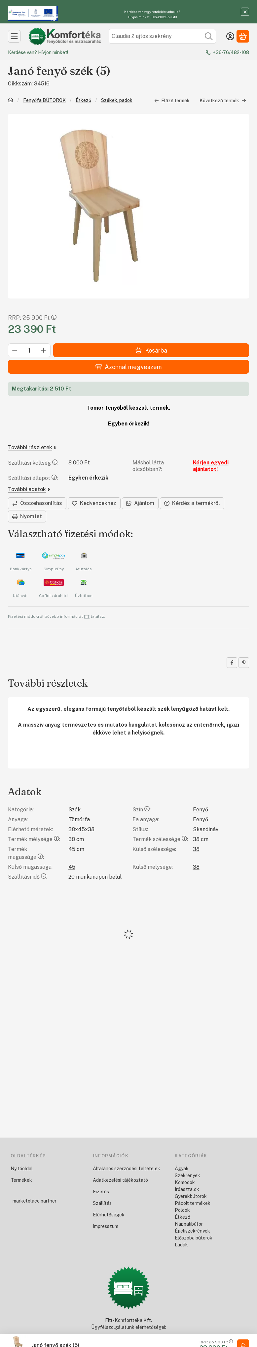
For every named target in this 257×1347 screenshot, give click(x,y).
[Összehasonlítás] (37, 503)
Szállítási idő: (27, 877)
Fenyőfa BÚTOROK (44, 100)
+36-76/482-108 (231, 52)
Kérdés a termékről (192, 503)
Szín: (141, 809)
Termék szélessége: (160, 839)
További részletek (32, 447)
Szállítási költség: (33, 463)
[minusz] (15, 350)
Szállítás (102, 1203)
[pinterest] (244, 662)
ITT (87, 616)
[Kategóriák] (14, 36)
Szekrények (187, 1175)
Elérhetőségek (109, 1214)
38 (196, 849)
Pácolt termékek (192, 1203)
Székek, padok (116, 100)
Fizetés (101, 1191)
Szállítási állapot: (33, 478)
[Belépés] (230, 36)
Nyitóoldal (22, 1168)
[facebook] (232, 662)
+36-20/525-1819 (164, 17)
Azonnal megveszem (128, 366)
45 (71, 867)
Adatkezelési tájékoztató (120, 1180)
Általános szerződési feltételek (126, 1168)
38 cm (76, 839)
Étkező (83, 100)
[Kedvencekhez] (94, 503)
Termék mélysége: (34, 839)
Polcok (182, 1210)
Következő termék (223, 100)
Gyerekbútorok (191, 1196)
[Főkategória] (10, 101)
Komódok (185, 1182)
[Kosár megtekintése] (243, 36)
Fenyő (200, 809)
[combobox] (162, 36)
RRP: (32, 317)
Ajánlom (140, 503)
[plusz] (44, 350)
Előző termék (172, 100)
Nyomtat (27, 516)
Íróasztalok (187, 1189)
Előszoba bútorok (193, 1237)
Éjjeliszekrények (192, 1231)
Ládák (181, 1244)
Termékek (21, 1180)
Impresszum (105, 1226)
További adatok (29, 489)
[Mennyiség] (29, 350)
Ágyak (182, 1168)
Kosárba (151, 350)
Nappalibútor (189, 1224)
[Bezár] (245, 12)
